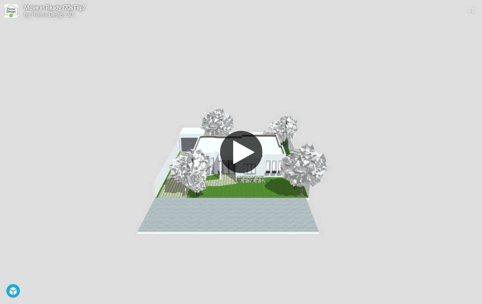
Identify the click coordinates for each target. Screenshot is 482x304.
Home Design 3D (53, 14)
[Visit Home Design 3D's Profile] (11, 11)
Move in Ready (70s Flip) (54, 7)
